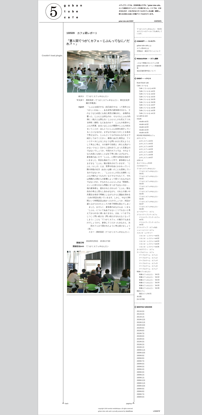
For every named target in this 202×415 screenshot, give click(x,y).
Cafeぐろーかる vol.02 (147, 94)
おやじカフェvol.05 (146, 152)
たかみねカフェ (142, 166)
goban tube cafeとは (144, 45)
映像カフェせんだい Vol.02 (149, 277)
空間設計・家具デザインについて (148, 51)
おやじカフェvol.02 (146, 143)
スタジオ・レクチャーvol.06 (149, 247)
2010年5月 (140, 339)
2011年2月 (140, 314)
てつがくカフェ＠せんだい (97, 246)
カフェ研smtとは (143, 48)
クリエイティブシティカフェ (147, 214)
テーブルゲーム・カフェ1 (148, 255)
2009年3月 (140, 372)
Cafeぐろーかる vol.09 (147, 110)
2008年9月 (140, 389)
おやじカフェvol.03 (146, 146)
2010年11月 (141, 322)
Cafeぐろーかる (142, 86)
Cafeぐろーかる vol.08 (147, 108)
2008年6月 (140, 397)
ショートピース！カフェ (145, 230)
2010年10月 (141, 325)
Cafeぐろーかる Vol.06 (147, 102)
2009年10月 (141, 353)
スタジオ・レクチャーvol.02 (149, 238)
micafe (139, 119)
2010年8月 (140, 330)
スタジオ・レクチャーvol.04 (149, 244)
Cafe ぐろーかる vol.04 (147, 88)
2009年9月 (140, 355)
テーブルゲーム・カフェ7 (148, 269)
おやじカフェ (141, 138)
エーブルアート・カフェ (145, 212)
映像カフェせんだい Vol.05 (149, 285)
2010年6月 (140, 336)
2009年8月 (140, 358)
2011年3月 (140, 311)
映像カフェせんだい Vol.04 (149, 282)
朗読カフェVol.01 (145, 294)
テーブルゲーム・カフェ (145, 252)
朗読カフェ (141, 291)
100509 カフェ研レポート (81, 33)
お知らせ (140, 160)
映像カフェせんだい (144, 271)
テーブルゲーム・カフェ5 (148, 263)
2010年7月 (140, 333)
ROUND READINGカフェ (146, 135)
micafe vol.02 (144, 124)
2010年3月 (140, 342)
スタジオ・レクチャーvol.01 (149, 236)
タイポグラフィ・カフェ (145, 249)
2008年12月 (141, 380)
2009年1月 (140, 378)
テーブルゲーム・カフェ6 (148, 266)
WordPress (129, 411)
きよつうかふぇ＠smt (144, 163)
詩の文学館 (141, 299)
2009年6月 (140, 364)
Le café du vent (142, 116)
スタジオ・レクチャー (145, 233)
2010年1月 (140, 347)
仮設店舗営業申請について (146, 71)
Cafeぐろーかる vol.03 (147, 97)
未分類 (139, 296)
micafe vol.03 (144, 127)
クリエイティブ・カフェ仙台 (147, 227)
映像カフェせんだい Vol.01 (149, 274)
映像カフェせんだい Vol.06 (149, 288)
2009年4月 (140, 369)
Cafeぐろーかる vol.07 (147, 105)
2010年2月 (140, 344)
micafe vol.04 (144, 130)
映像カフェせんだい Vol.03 (149, 280)
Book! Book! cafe (143, 83)
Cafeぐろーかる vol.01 (147, 91)
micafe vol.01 (144, 121)
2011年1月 (140, 317)
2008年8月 (140, 391)
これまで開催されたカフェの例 (148, 63)
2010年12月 (141, 319)
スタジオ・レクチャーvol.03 (149, 241)
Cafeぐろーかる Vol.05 (147, 99)
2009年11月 (141, 350)
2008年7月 (140, 394)
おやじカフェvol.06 (146, 155)
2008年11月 (141, 383)
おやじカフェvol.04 (146, 149)
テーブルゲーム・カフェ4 (148, 260)
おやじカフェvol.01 (146, 141)
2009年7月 (140, 361)
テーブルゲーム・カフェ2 (148, 258)
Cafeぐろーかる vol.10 (147, 113)
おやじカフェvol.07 (146, 157)
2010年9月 (140, 328)
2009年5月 (140, 366)
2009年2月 (140, 375)
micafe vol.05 (144, 132)
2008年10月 (141, 386)
